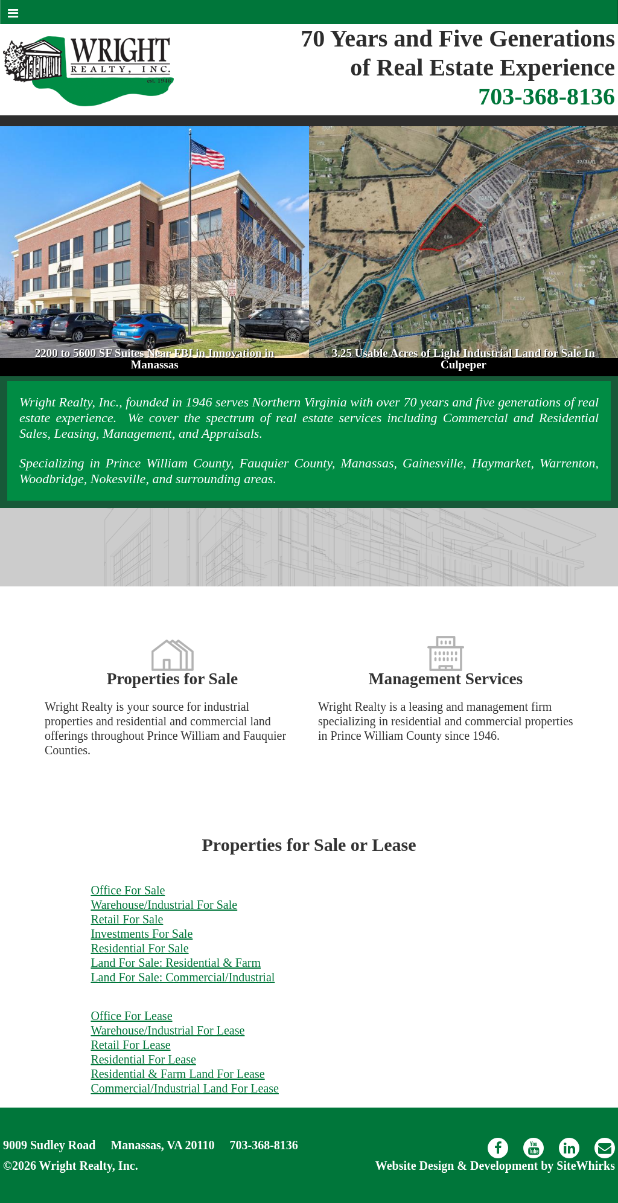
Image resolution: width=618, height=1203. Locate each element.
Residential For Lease (143, 1059)
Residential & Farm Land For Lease (177, 1073)
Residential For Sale (139, 948)
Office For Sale (128, 890)
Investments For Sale (142, 933)
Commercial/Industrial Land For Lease (185, 1088)
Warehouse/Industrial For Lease (167, 1030)
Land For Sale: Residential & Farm (176, 962)
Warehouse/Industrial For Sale (164, 904)
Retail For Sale (127, 919)
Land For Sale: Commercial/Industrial (183, 977)
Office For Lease (131, 1015)
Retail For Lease (130, 1044)
